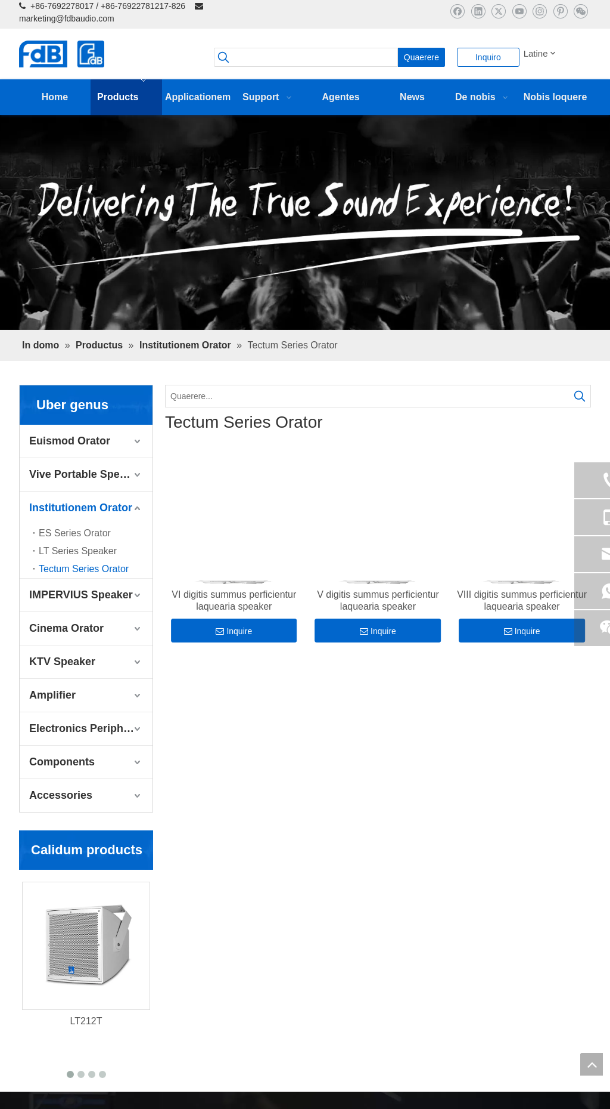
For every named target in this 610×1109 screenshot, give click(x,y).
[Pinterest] (560, 11)
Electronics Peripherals (88, 728)
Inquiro (488, 57)
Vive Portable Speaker (85, 474)
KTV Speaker (62, 662)
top (591, 1064)
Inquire (234, 631)
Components (62, 762)
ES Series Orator (75, 533)
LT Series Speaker (78, 551)
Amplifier (52, 695)
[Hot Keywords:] (421, 57)
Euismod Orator (69, 441)
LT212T (86, 1021)
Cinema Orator (66, 628)
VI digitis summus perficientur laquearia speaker (234, 600)
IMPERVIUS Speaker (81, 595)
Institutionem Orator (80, 508)
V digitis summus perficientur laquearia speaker (378, 600)
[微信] (580, 11)
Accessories (60, 795)
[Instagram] (539, 11)
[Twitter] (498, 11)
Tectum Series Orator (84, 569)
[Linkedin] (478, 11)
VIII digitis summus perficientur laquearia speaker (522, 600)
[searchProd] (306, 57)
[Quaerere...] (367, 396)
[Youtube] (519, 11)
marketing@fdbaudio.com (66, 18)
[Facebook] (457, 11)
